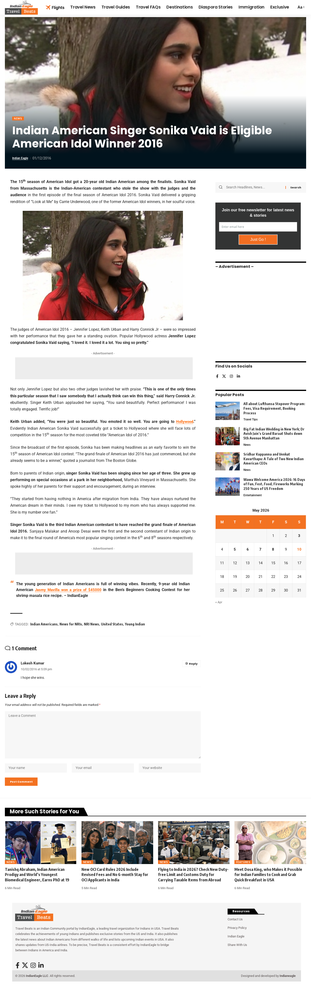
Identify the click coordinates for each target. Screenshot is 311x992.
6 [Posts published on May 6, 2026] (248, 550)
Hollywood (184, 422)
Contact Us (235, 927)
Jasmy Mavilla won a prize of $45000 (69, 590)
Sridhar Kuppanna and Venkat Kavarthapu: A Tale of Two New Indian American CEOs (273, 458)
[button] (300, 7)
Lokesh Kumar (32, 663)
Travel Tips (251, 418)
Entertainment (253, 495)
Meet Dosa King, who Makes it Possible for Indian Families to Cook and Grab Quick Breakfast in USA (268, 882)
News (18, 118)
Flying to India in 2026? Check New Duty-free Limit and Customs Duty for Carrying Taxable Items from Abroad (193, 882)
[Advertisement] (104, 369)
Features (243, 870)
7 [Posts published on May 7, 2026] (261, 550)
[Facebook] (217, 375)
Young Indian (135, 624)
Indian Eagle (22, 158)
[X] (224, 375)
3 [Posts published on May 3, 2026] (299, 536)
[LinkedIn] (239, 375)
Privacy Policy (237, 936)
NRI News (91, 624)
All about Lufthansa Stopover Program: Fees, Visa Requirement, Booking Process (274, 406)
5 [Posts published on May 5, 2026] (235, 550)
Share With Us (237, 953)
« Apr (218, 604)
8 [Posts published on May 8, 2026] (274, 550)
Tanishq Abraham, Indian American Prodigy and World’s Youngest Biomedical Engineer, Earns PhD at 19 (37, 882)
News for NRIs (71, 624)
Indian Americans (44, 624)
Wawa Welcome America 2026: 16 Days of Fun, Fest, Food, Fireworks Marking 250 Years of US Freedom (274, 483)
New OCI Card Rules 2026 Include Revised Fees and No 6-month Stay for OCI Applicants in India (114, 882)
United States (112, 624)
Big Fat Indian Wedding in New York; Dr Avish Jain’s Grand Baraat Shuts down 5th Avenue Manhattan (273, 432)
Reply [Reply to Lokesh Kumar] (193, 664)
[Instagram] (232, 375)
